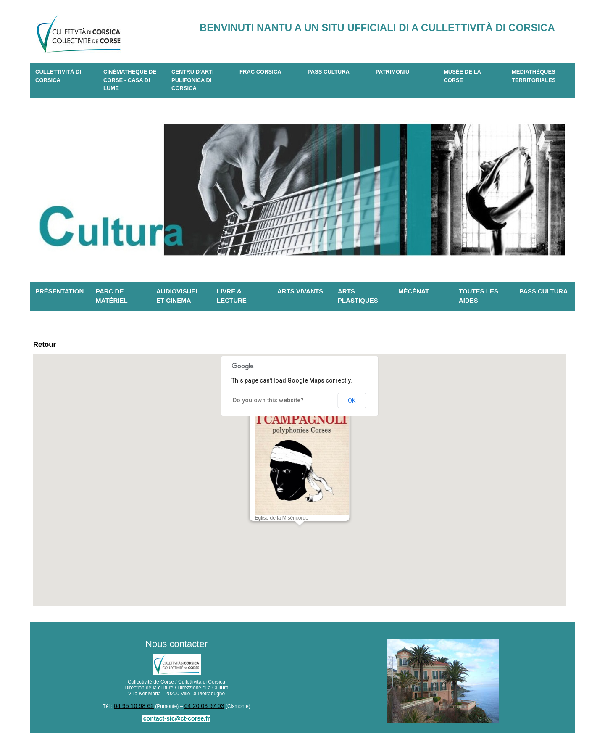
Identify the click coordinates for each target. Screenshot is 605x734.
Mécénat (413, 291)
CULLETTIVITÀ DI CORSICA (58, 76)
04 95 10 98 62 (137, 708)
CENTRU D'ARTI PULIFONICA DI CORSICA (192, 80)
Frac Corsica (260, 72)
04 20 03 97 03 (201, 708)
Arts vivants (300, 291)
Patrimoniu (392, 72)
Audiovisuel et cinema (178, 296)
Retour (48, 346)
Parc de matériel (112, 296)
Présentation (59, 291)
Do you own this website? (262, 403)
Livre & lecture (232, 296)
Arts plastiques (358, 296)
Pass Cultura (329, 72)
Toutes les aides (478, 296)
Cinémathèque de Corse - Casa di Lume (129, 80)
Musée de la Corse (462, 76)
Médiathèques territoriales (534, 76)
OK (351, 403)
